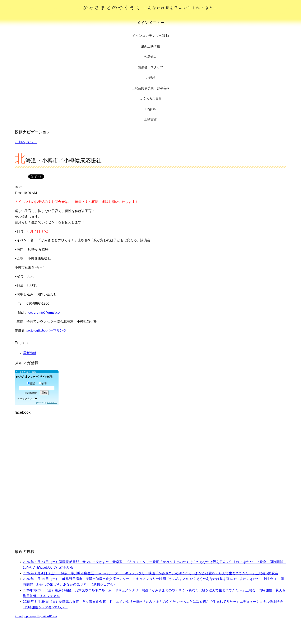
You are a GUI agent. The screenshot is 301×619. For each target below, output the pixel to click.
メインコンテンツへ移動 (150, 35)
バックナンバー (28, 398)
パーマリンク (56, 330)
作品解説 (150, 56)
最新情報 (29, 353)
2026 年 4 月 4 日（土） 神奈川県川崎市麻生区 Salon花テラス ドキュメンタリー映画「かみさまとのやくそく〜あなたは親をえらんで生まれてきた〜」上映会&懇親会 (150, 573)
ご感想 (150, 77)
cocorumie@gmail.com (45, 312)
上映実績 (150, 119)
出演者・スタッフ (150, 67)
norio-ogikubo (36, 330)
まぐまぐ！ (52, 402)
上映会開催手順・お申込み (150, 88)
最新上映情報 (150, 46)
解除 (43, 383)
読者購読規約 (31, 393)
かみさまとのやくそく (150, 7)
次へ (31, 142)
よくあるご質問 (151, 98)
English (150, 109)
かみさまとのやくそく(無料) (34, 376)
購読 (31, 383)
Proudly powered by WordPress (36, 616)
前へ (20, 142)
